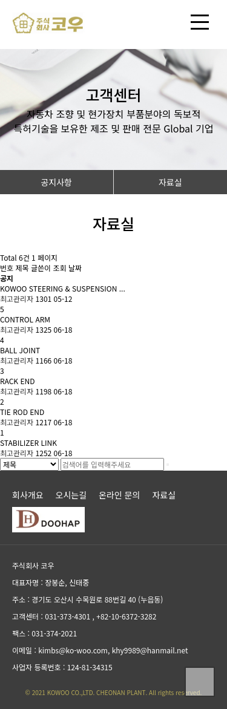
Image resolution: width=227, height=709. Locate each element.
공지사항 (56, 182)
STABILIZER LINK (28, 442)
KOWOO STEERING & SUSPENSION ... (62, 288)
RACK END (17, 381)
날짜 (75, 268)
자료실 (170, 182)
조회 (60, 268)
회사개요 (28, 495)
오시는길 (71, 495)
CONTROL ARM (25, 319)
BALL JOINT (20, 350)
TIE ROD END (22, 412)
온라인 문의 (119, 495)
